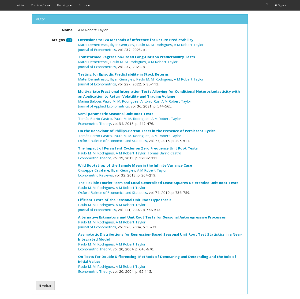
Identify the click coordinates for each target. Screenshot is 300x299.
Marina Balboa (89, 101)
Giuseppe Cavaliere (93, 170)
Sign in (281, 5)
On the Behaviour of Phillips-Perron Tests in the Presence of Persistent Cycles (147, 130)
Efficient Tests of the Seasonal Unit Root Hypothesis (124, 199)
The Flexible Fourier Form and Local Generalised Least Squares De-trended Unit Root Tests (158, 182)
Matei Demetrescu (93, 44)
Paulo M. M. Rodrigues (154, 44)
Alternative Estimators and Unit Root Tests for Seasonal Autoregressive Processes (152, 217)
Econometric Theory (94, 123)
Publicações (40, 5)
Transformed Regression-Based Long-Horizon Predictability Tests (136, 56)
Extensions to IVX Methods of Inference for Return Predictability (135, 39)
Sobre (84, 5)
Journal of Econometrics (97, 49)
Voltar (45, 285)
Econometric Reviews (95, 175)
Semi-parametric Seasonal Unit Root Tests (116, 113)
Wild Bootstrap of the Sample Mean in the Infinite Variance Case (135, 165)
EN (266, 4)
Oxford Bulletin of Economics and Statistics (112, 140)
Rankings (64, 5)
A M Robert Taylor (189, 44)
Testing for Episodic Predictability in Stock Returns (123, 74)
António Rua (150, 101)
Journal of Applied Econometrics (103, 106)
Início (20, 5)
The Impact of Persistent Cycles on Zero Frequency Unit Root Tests (138, 148)
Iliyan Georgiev (122, 44)
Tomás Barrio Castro (95, 118)
